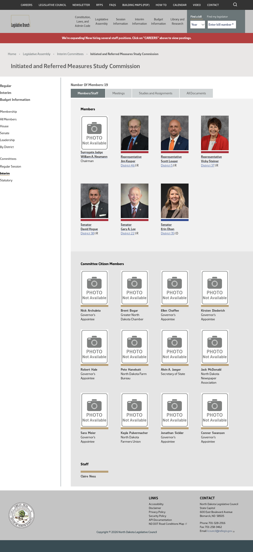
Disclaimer (155, 508)
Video (197, 5)
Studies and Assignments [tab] (155, 93)
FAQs (112, 5)
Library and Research (177, 21)
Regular (5, 86)
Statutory (6, 180)
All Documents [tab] (196, 93)
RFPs (99, 5)
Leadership (7, 140)
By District (7, 147)
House (4, 126)
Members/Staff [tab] (88, 93)
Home (12, 54)
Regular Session (10, 166)
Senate (4, 133)
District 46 (128, 165)
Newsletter (81, 5)
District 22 (127, 233)
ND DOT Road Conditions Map (168, 524)
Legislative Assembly (101, 21)
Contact (213, 5)
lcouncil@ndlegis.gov (221, 531)
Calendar (180, 5)
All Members (8, 119)
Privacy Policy (157, 512)
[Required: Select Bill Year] (197, 25)
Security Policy (157, 516)
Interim (5, 93)
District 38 (87, 233)
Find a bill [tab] (196, 16)
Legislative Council (52, 5)
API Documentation (160, 520)
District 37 (207, 165)
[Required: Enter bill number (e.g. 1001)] (222, 25)
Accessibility (156, 504)
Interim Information (139, 21)
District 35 (167, 233)
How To (161, 5)
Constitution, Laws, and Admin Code (83, 21)
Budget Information (158, 21)
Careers (26, 5)
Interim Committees (70, 54)
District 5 (167, 165)
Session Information (120, 21)
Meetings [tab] (118, 93)
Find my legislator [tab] (217, 16)
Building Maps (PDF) (135, 5)
